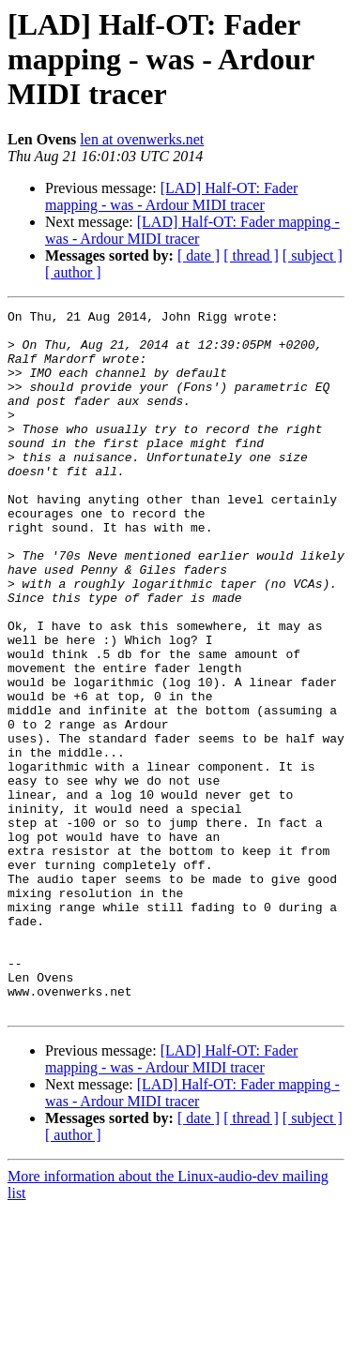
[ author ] (73, 272)
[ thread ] (251, 255)
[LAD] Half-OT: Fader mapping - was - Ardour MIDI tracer (171, 196)
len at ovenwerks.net (142, 139)
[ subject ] (313, 255)
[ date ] (198, 255)
